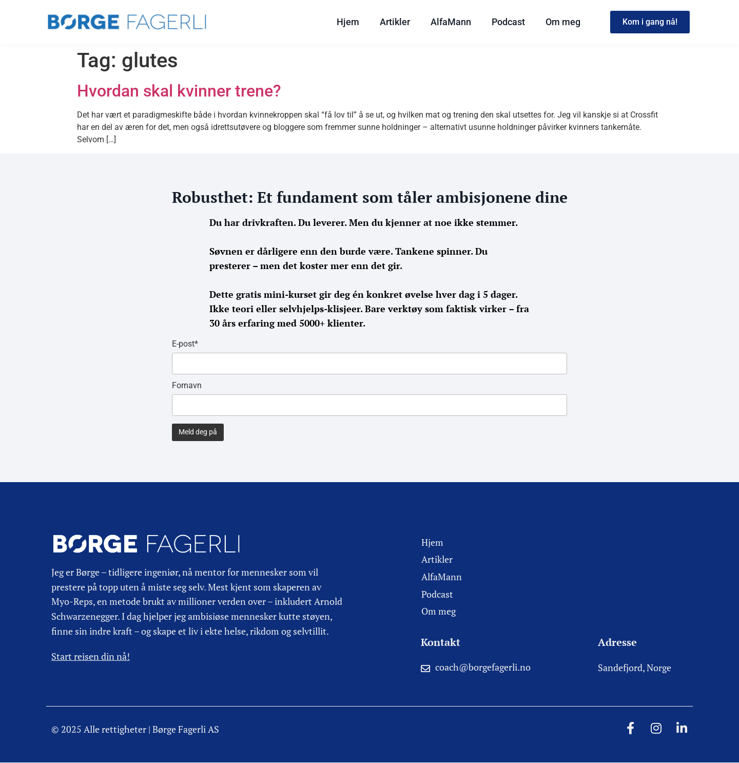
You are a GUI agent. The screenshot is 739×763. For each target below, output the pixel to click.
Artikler (395, 21)
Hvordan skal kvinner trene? (179, 91)
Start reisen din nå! (90, 656)
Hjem (348, 21)
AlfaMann (451, 21)
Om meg (563, 21)
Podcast (508, 21)
